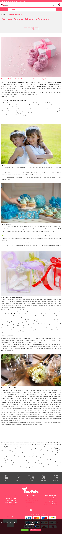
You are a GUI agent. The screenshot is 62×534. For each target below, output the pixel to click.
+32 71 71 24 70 (7, 1)
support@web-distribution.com (31, 500)
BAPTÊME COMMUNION (15, 14)
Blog (31, 504)
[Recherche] (30, 9)
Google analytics (30, 527)
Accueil (3, 14)
